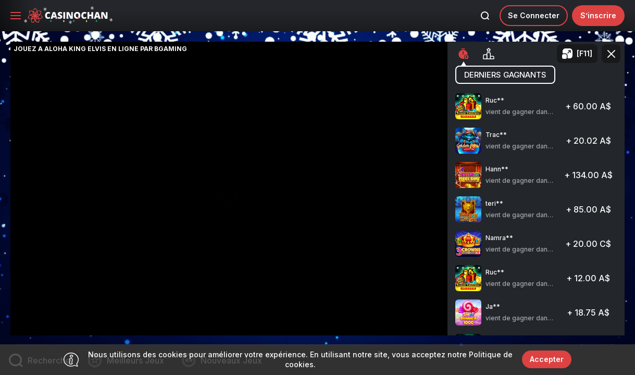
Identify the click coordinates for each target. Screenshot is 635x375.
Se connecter (533, 15)
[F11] (584, 53)
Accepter (547, 359)
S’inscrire (598, 15)
